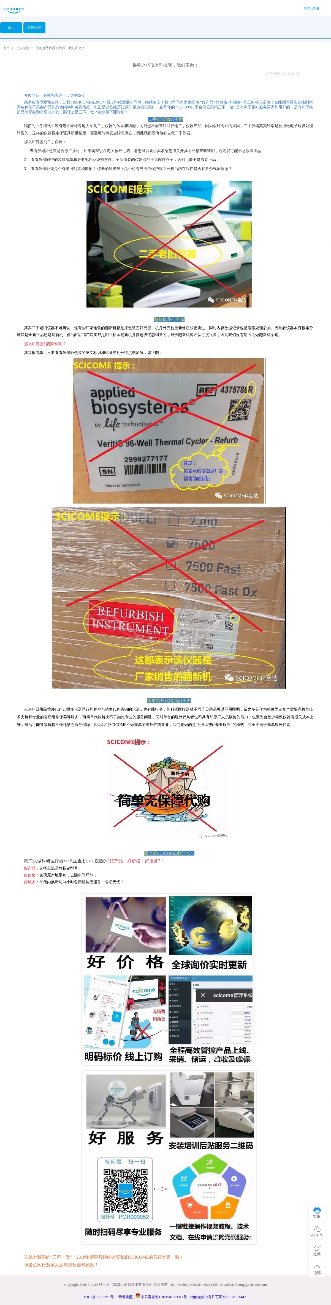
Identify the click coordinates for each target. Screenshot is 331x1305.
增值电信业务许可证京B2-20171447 (218, 1297)
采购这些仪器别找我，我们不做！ (60, 48)
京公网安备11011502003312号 (164, 1297)
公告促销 (22, 48)
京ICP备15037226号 (98, 1297)
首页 (11, 28)
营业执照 (125, 1297)
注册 (315, 8)
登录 (307, 8)
